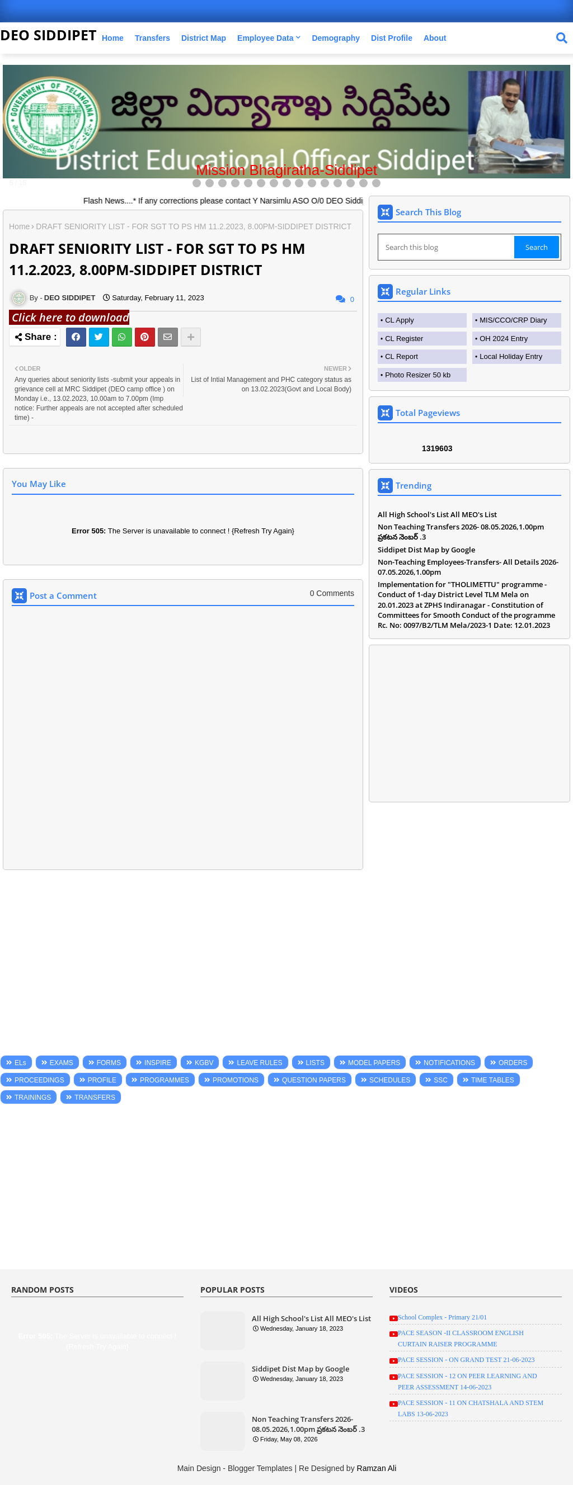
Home (113, 38)
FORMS (109, 1063)
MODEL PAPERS (374, 1063)
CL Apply (399, 320)
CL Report (401, 356)
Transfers (152, 38)
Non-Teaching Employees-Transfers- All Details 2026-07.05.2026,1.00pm (468, 567)
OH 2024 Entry (504, 338)
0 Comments (332, 593)
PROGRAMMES (164, 1080)
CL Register (404, 338)
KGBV (204, 1063)
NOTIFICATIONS (449, 1063)
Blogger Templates (260, 1468)
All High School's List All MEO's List (437, 514)
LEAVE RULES (259, 1063)
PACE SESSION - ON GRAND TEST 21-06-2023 (466, 1360)
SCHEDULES (389, 1080)
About (435, 38)
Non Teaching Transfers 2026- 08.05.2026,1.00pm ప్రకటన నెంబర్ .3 (461, 532)
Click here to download (69, 317)
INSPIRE (157, 1063)
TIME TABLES (492, 1080)
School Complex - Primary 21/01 (442, 1317)
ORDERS (513, 1063)
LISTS (315, 1063)
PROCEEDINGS (39, 1080)
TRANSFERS (94, 1097)
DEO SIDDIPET (48, 34)
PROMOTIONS (236, 1080)
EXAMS (61, 1063)
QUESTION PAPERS (314, 1080)
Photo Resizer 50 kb (417, 375)
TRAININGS (33, 1097)
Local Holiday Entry (511, 356)
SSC (441, 1080)
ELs (20, 1063)
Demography (336, 38)
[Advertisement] (183, 965)
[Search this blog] (447, 247)
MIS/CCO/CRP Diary (513, 320)
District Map (203, 38)
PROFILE (102, 1080)
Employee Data (265, 38)
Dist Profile (391, 38)
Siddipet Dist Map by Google (426, 550)
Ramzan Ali (377, 1468)
